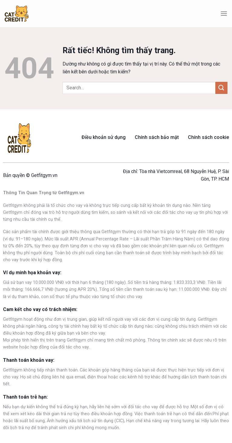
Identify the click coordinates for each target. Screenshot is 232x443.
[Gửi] (221, 88)
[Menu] (223, 13)
